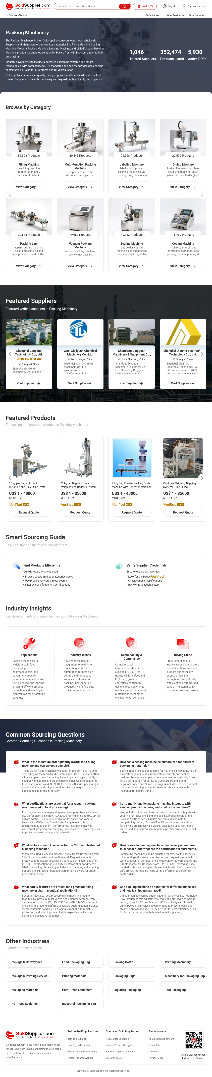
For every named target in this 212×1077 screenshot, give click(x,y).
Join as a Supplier (77, 1039)
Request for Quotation (117, 1039)
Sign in (191, 6)
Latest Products (114, 1058)
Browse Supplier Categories (120, 1051)
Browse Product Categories (120, 1045)
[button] (10, 195)
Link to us (154, 1051)
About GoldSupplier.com (161, 1039)
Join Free (201, 6)
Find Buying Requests (79, 1045)
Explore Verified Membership (82, 1051)
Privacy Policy (156, 1058)
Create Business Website (80, 1058)
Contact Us (154, 1045)
